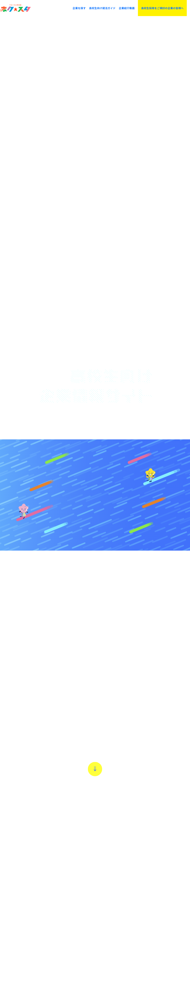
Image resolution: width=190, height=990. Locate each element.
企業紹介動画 (127, 8)
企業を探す (79, 8)
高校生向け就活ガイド (102, 8)
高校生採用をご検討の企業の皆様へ (162, 8)
